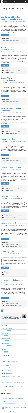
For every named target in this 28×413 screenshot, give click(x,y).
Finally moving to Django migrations (8, 48)
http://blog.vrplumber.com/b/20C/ (13, 215)
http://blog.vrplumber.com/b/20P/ (13, 303)
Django (7, 411)
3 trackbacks (20, 274)
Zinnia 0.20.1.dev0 (13, 411)
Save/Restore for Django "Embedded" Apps (11, 109)
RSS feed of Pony (4, 12)
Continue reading (5, 34)
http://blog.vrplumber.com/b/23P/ (13, 70)
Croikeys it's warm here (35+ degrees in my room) (11, 401)
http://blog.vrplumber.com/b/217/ (13, 188)
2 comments (11, 217)
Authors (3, 349)
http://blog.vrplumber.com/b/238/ (13, 101)
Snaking (8, 5)
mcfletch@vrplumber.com (12, 321)
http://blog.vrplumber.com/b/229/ (13, 160)
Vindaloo (5, 343)
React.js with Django (9, 139)
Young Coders (7, 345)
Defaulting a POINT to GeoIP (12, 252)
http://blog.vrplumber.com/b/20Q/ (13, 272)
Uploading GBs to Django (11, 167)
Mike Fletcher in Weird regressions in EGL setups (11, 376)
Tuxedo (5, 340)
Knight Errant (6, 330)
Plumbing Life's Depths (9, 1)
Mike (7, 21)
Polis (5, 333)
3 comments (11, 42)
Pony (24, 21)
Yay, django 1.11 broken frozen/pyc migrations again (12, 18)
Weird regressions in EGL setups (8, 370)
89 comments (11, 72)
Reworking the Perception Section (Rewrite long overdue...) (13, 398)
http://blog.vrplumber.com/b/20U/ (13, 244)
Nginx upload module (9, 196)
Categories (4, 5)
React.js (8, 146)
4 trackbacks (16, 217)
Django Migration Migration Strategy (8, 79)
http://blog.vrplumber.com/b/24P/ (13, 40)
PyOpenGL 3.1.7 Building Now (7, 367)
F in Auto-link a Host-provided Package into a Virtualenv (12, 386)
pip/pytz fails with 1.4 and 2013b (14, 223)
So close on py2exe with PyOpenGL (8, 396)
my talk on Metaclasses (13, 291)
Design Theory (7, 328)
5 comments (11, 190)
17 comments (11, 103)
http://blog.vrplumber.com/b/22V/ (13, 131)
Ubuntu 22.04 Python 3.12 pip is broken (9, 361)
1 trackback (20, 246)
